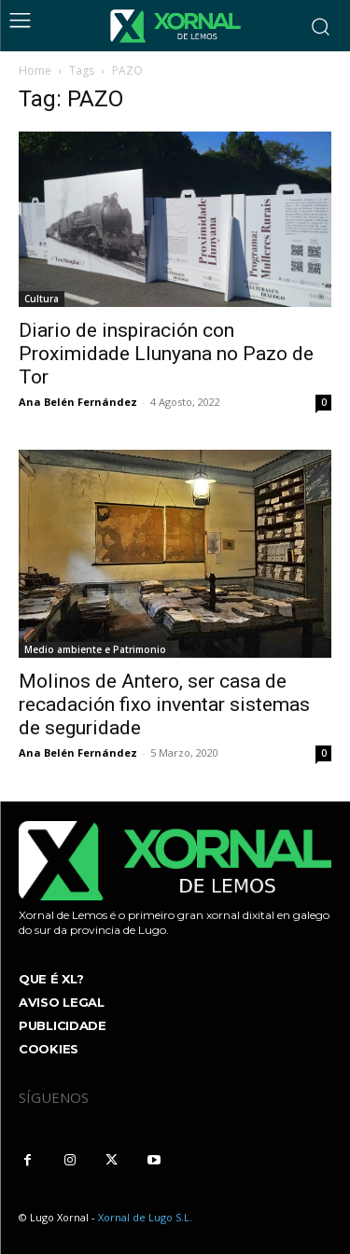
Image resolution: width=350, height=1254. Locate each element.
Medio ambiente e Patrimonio (95, 649)
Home (35, 70)
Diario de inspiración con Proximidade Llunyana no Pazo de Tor (166, 353)
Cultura (41, 298)
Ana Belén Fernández (78, 402)
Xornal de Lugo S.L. (145, 1217)
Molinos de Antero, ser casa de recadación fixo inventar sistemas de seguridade (164, 704)
